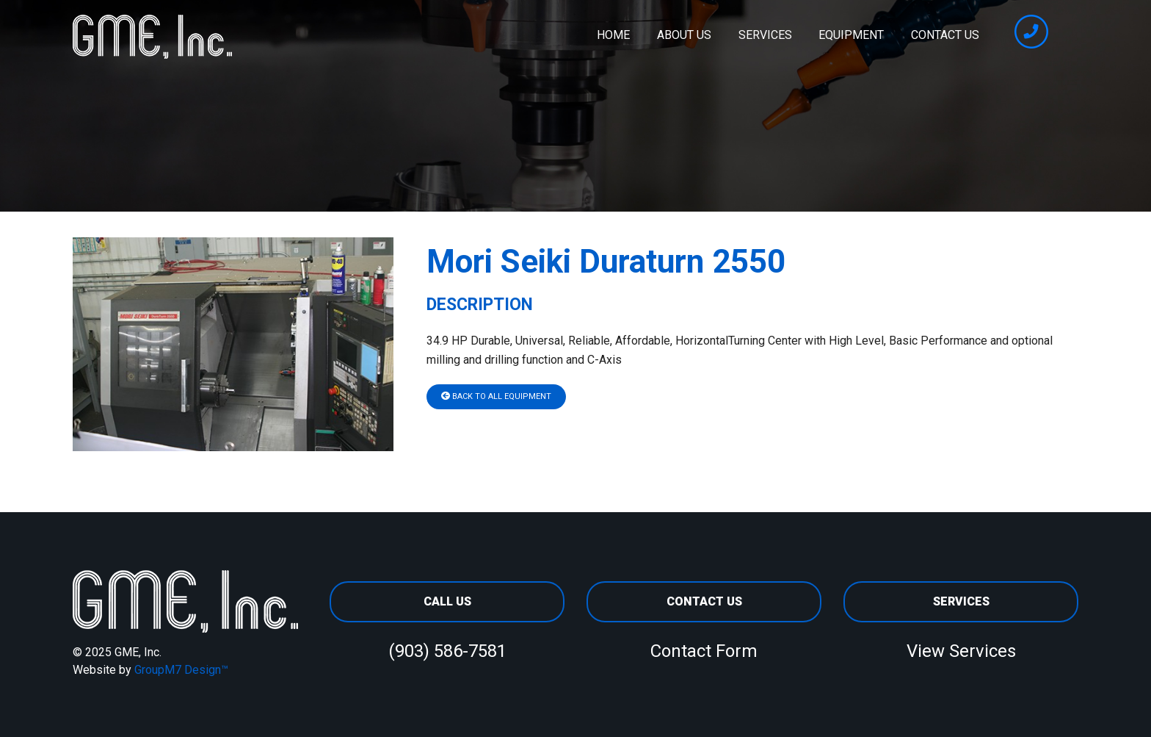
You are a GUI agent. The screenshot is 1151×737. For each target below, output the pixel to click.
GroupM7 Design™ (181, 670)
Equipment (851, 35)
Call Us (447, 601)
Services (765, 35)
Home (613, 35)
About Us (684, 35)
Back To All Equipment (496, 396)
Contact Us (945, 35)
